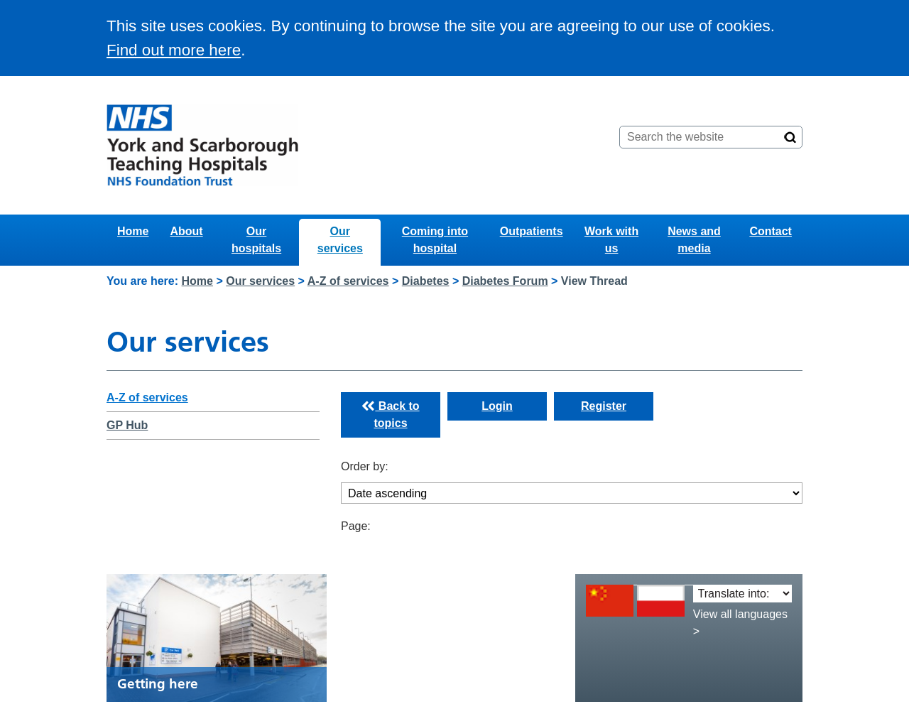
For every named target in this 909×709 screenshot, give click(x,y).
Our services (340, 239)
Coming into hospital (435, 239)
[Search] (790, 137)
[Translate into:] (742, 593)
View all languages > (740, 622)
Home (132, 231)
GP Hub (127, 425)
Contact (770, 231)
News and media (694, 239)
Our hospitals (256, 239)
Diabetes (426, 281)
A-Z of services (348, 281)
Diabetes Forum (505, 281)
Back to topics (390, 415)
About (186, 231)
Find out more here (174, 50)
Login (497, 406)
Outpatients (531, 231)
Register (603, 406)
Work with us (611, 239)
